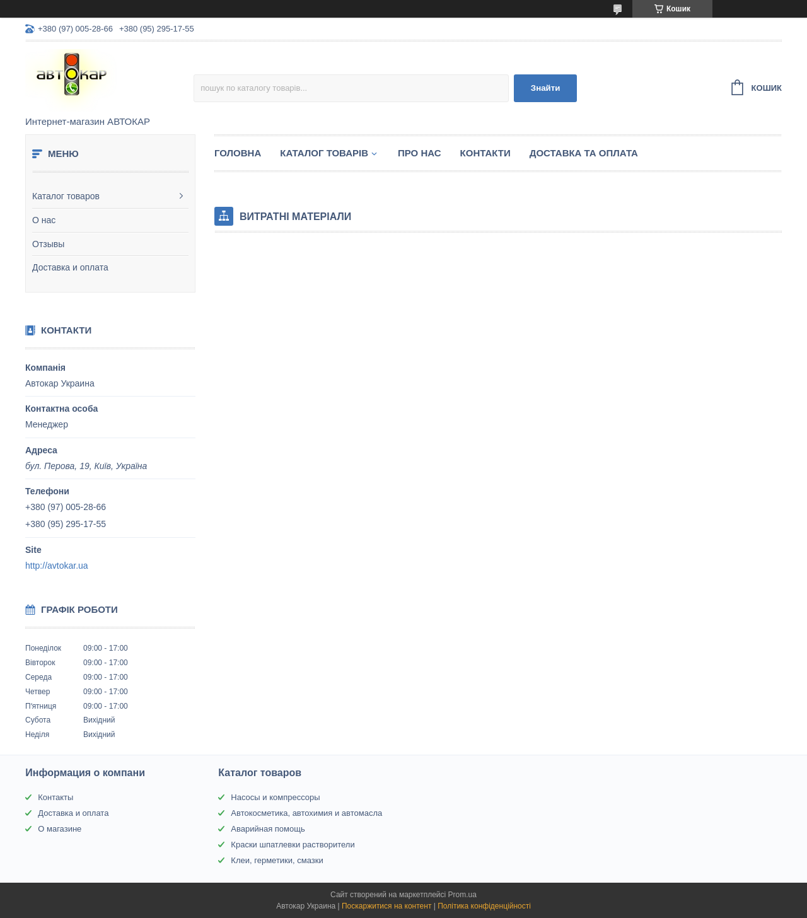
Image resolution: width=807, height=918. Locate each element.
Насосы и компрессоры (275, 797)
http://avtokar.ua (56, 566)
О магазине (59, 829)
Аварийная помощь (268, 829)
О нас (43, 220)
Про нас (419, 153)
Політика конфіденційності (484, 906)
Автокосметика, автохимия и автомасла (306, 813)
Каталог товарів (324, 153)
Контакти (485, 153)
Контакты (55, 797)
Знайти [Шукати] (545, 88)
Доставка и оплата (70, 267)
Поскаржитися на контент (386, 906)
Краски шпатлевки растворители (292, 844)
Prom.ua (462, 894)
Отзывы (48, 244)
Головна (237, 153)
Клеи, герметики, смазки (277, 860)
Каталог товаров (66, 196)
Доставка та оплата (584, 153)
